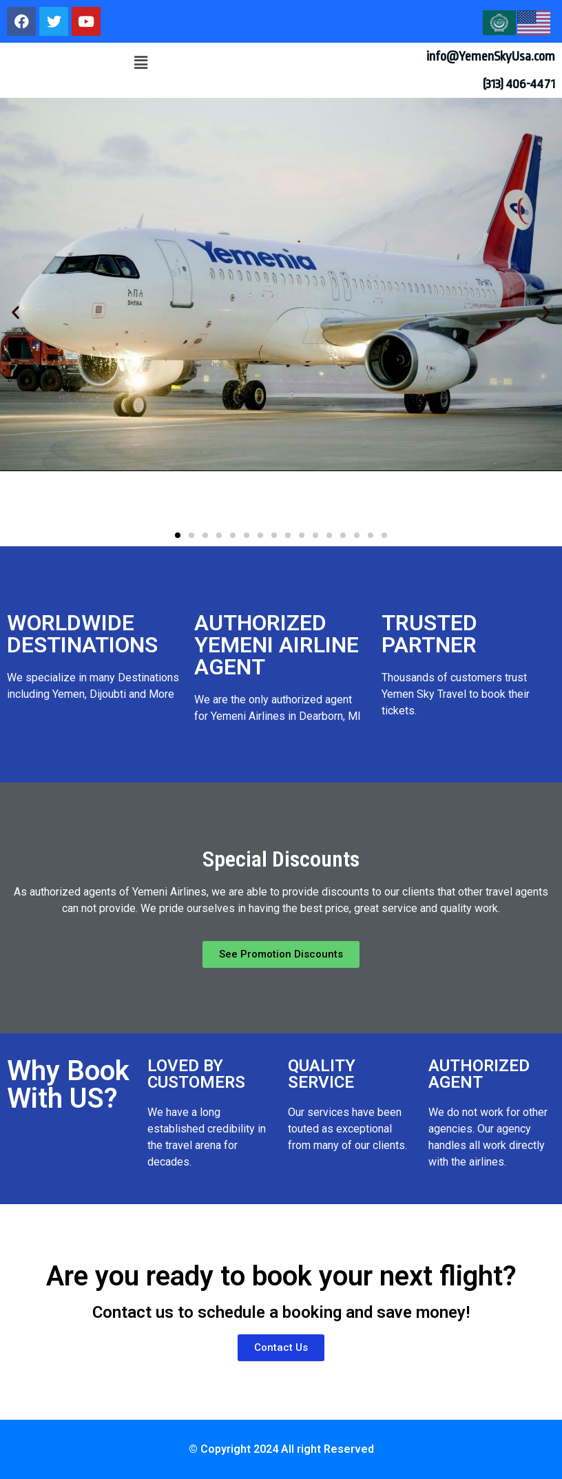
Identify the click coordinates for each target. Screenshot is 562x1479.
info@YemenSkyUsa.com (490, 56)
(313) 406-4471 (519, 84)
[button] (140, 63)
